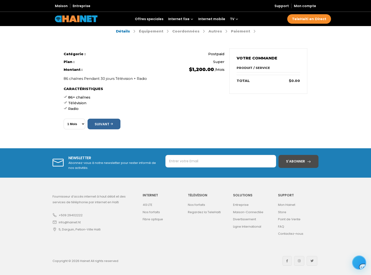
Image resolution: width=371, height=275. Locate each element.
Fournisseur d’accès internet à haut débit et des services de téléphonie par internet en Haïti (89, 199)
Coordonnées (185, 31)
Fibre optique (153, 219)
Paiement (240, 31)
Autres (215, 31)
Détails (123, 31)
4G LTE (147, 205)
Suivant (104, 124)
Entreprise (81, 6)
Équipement (151, 31)
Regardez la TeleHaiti (204, 212)
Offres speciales (149, 19)
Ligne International (247, 226)
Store (282, 212)
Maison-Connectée (248, 212)
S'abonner (295, 161)
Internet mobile (211, 19)
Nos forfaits (151, 212)
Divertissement (244, 219)
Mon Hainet (286, 205)
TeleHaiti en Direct (309, 19)
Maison (61, 6)
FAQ (281, 226)
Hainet (85, 261)
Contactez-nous (290, 233)
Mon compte (305, 6)
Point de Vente (289, 219)
